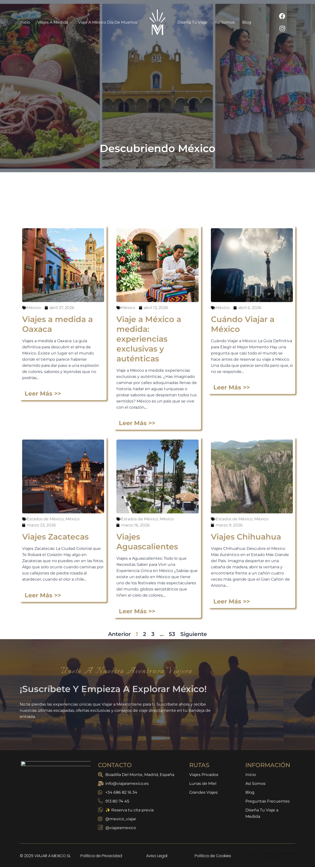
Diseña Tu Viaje (192, 22)
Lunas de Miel (202, 783)
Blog (246, 22)
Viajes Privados (203, 774)
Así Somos (225, 22)
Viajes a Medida (54, 22)
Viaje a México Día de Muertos (108, 22)
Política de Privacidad (101, 856)
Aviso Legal (156, 856)
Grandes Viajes (203, 792)
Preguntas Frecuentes (267, 801)
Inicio (24, 22)
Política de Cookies (213, 856)
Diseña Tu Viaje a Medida (261, 813)
